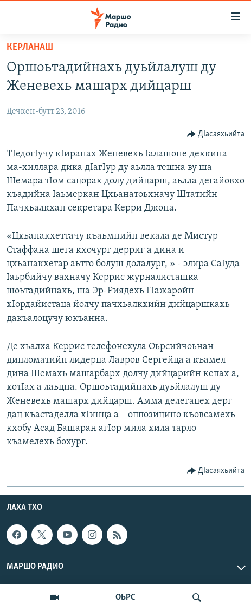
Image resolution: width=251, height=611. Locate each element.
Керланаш (30, 47)
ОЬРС (125, 597)
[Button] (216, 134)
